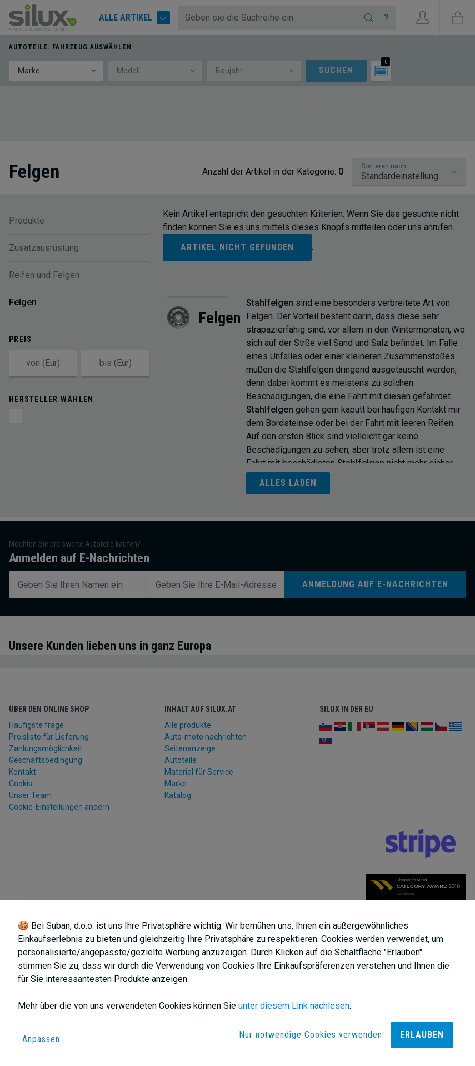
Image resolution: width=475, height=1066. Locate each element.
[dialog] (237, 983)
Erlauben (422, 1034)
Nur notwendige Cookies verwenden (310, 1034)
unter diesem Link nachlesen (293, 1005)
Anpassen (41, 1039)
